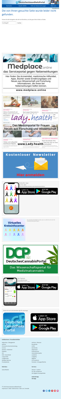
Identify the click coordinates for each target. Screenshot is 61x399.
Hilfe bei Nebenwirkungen (38, 6)
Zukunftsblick (5, 369)
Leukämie (34, 355)
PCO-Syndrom (35, 360)
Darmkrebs (34, 348)
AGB (10, 388)
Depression (35, 349)
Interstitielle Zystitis (37, 353)
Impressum (5, 388)
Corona (4, 348)
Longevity (34, 356)
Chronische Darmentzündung (9, 346)
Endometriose (35, 351)
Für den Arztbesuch (37, 371)
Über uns (53, 6)
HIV (3, 353)
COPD (33, 346)
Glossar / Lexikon (36, 369)
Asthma (4, 344)
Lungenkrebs (5, 358)
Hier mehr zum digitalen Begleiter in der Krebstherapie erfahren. (31, 186)
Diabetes (4, 351)
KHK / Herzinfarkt (6, 355)
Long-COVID (5, 356)
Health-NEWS (22, 6)
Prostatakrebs (5, 362)
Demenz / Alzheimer (7, 349)
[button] (44, 391)
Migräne (34, 358)
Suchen (19, 23)
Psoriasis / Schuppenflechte (39, 362)
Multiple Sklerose (6, 360)
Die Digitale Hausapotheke (38, 373)
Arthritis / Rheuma (36, 342)
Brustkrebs (34, 344)
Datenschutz (15, 388)
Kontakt (27, 388)
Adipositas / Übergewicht (8, 342)
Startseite (9, 6)
